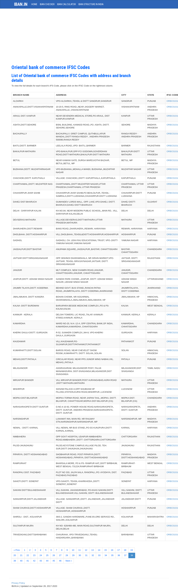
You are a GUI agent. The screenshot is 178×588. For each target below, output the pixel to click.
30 (80, 555)
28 (67, 555)
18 (125, 550)
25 (47, 555)
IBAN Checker (47, 4)
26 (54, 555)
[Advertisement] (76, 38)
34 (106, 555)
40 (21, 561)
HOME (34, 4)
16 (112, 550)
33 (99, 555)
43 (41, 561)
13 (92, 550)
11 (79, 550)
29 (73, 555)
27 (60, 555)
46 (60, 561)
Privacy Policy (18, 583)
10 (73, 550)
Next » (69, 561)
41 (28, 561)
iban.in (21, 4)
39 (15, 561)
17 (118, 550)
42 (34, 561)
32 (93, 555)
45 (54, 561)
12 (86, 550)
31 (86, 555)
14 (99, 550)
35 (112, 555)
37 (125, 555)
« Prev (17, 550)
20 (15, 555)
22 (28, 555)
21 (21, 555)
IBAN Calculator (66, 4)
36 (119, 555)
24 (41, 555)
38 (132, 555)
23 (34, 555)
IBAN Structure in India (91, 4)
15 (105, 550)
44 (47, 561)
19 (131, 550)
